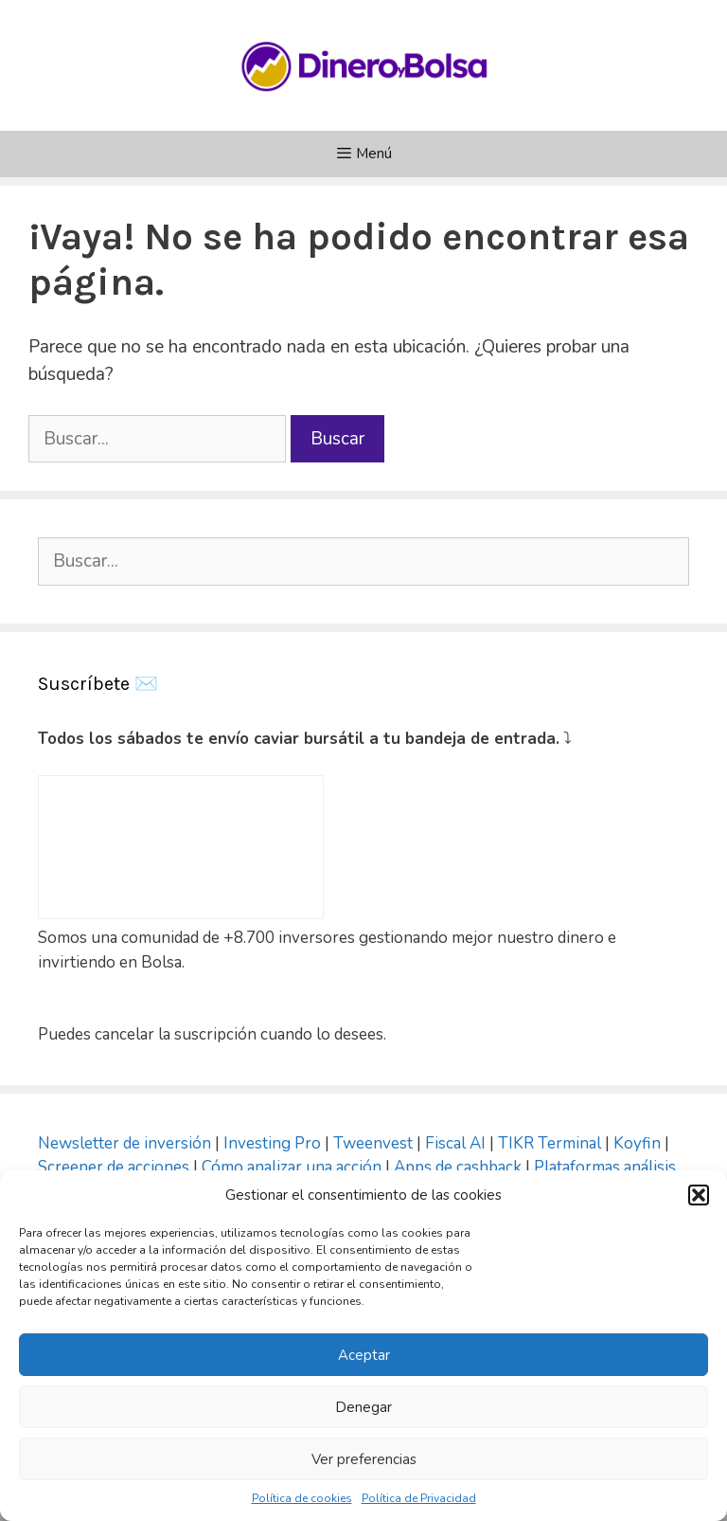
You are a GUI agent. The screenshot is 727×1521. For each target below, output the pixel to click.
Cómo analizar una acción (291, 1167)
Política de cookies (302, 1498)
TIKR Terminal (549, 1143)
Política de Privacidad (419, 1498)
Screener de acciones (113, 1167)
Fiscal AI (457, 1143)
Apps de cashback (458, 1167)
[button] (698, 1195)
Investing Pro (272, 1143)
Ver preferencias (364, 1459)
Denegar (363, 1407)
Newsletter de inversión (124, 1143)
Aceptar (364, 1355)
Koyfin (637, 1143)
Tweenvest (375, 1143)
